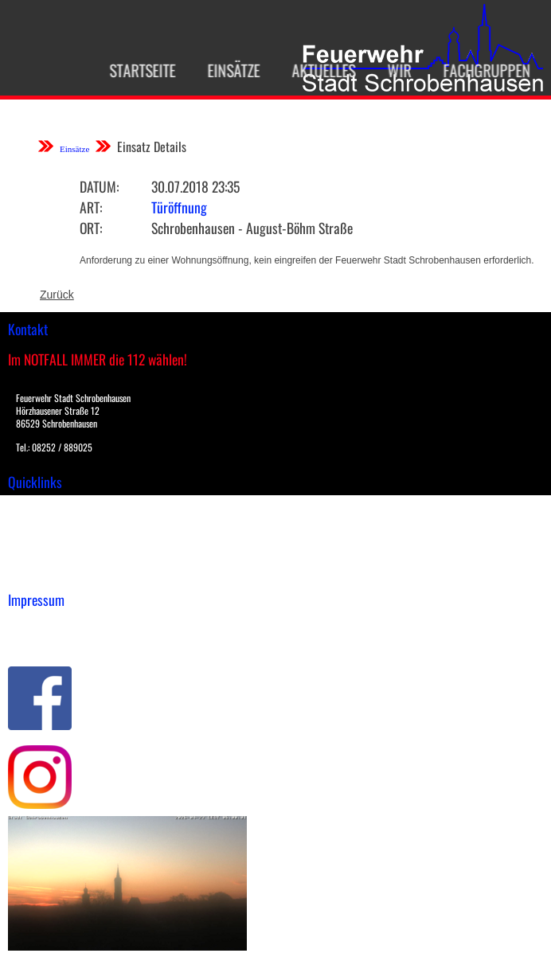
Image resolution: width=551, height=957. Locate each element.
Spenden (29, 573)
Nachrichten (38, 556)
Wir (393, 70)
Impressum (36, 624)
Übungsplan (38, 539)
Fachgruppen (481, 70)
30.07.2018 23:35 (195, 186)
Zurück (57, 294)
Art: (91, 207)
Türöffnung (179, 207)
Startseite (137, 70)
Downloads (35, 523)
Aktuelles (318, 70)
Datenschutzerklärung (64, 641)
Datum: (99, 186)
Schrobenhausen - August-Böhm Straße (252, 227)
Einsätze (227, 70)
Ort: (91, 227)
